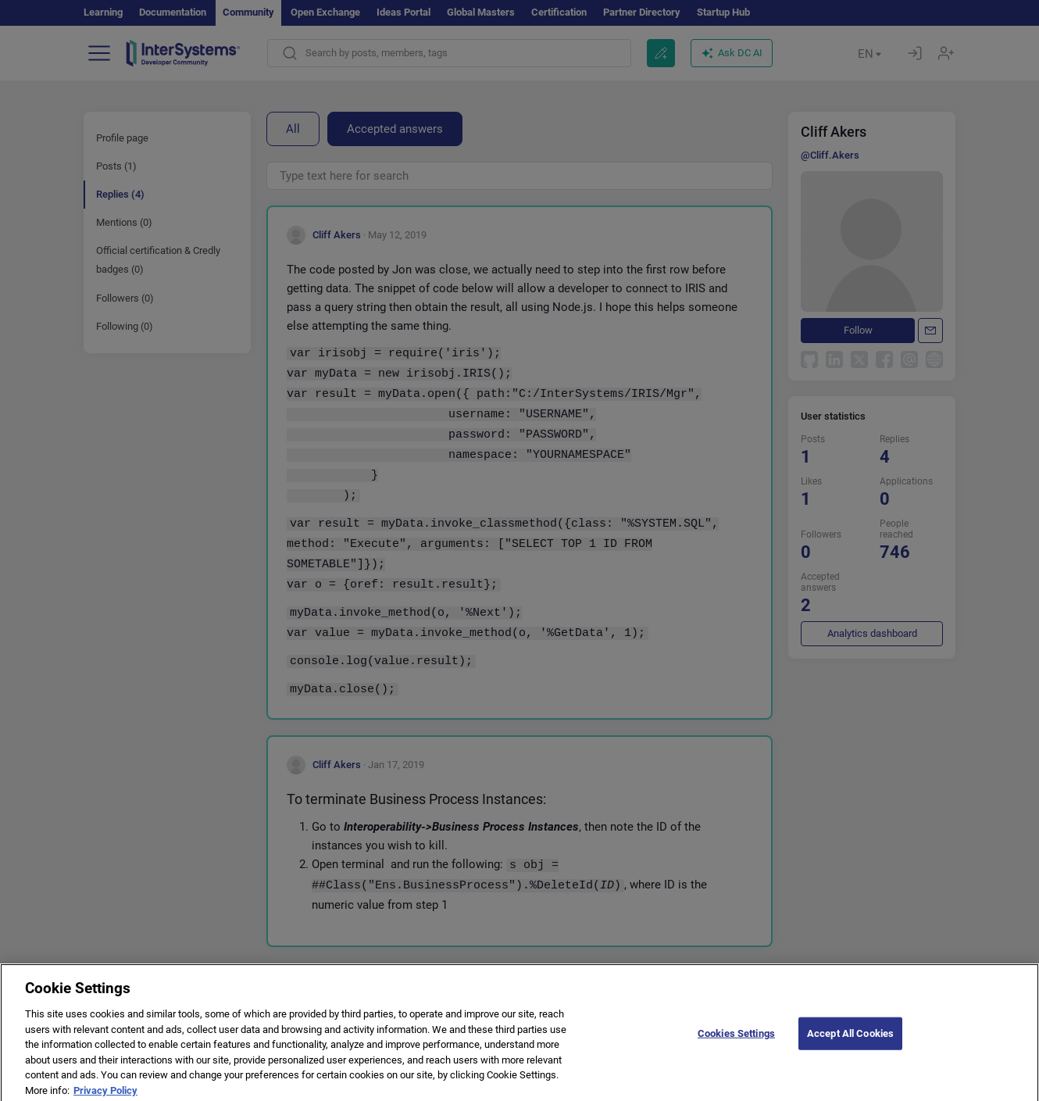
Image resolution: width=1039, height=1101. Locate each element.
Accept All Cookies (850, 1043)
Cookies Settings (736, 1043)
